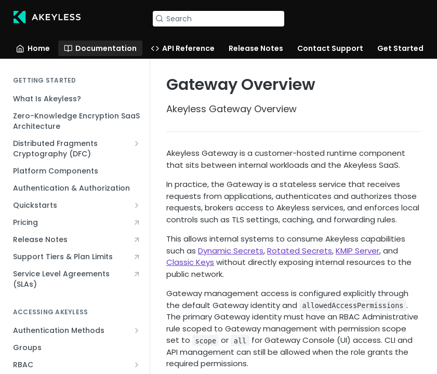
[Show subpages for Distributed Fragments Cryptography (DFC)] (137, 143)
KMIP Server (357, 250)
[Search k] (219, 18)
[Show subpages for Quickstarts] (137, 205)
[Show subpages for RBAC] (137, 364)
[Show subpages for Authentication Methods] (137, 330)
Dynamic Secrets (230, 250)
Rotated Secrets (299, 250)
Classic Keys (190, 262)
